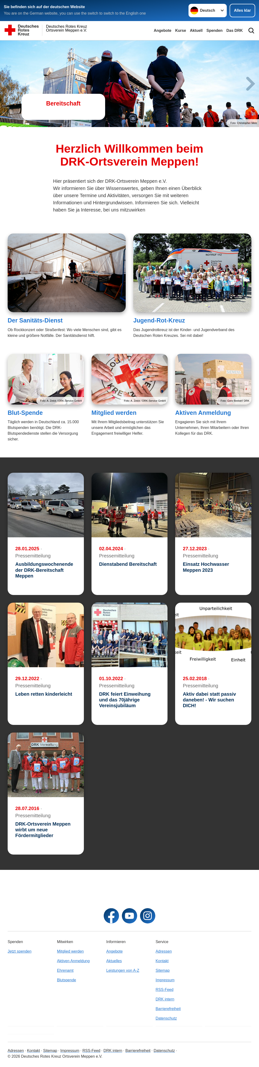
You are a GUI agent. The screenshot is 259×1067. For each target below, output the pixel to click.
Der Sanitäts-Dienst (35, 320)
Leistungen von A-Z (122, 970)
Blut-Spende (25, 412)
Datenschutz (166, 1018)
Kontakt (162, 961)
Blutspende (66, 980)
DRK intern (165, 999)
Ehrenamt (65, 970)
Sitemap (163, 970)
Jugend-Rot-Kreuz (159, 320)
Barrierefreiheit (168, 1009)
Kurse (180, 30)
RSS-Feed (164, 990)
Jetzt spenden (20, 951)
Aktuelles (114, 961)
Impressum (165, 980)
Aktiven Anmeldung (203, 412)
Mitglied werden (114, 412)
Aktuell (196, 30)
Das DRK (235, 30)
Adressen (164, 951)
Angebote (162, 30)
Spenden (214, 30)
